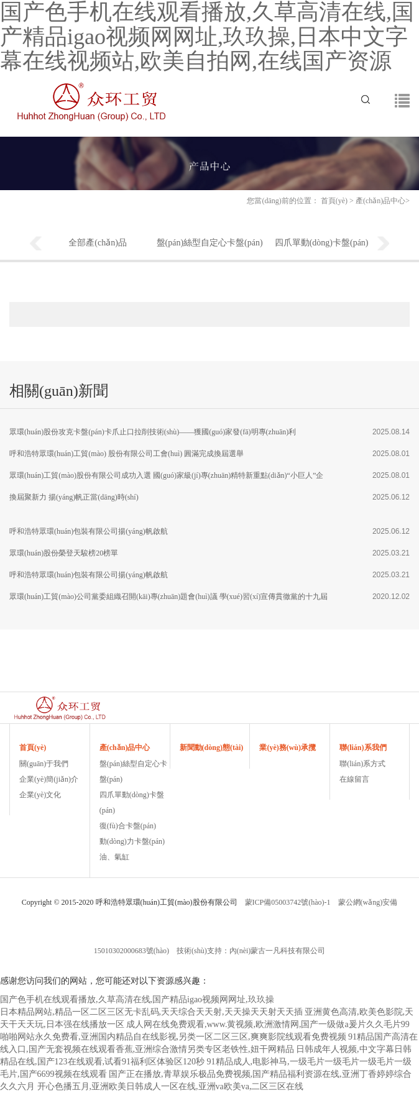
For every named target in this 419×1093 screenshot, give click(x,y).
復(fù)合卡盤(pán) (127, 825)
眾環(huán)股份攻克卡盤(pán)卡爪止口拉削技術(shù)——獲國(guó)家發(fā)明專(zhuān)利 (152, 432)
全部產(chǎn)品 (98, 242)
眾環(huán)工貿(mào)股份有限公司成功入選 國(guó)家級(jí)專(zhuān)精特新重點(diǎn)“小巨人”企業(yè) (166, 479)
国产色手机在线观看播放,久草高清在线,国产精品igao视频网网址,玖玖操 (137, 999)
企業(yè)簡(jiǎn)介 (48, 779)
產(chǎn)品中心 (380, 200)
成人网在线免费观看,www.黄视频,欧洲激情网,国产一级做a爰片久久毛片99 (268, 1024)
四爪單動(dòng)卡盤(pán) (322, 242)
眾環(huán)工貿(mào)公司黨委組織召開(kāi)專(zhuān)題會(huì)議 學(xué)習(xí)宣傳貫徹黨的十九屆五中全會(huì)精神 (168, 600)
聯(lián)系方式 (362, 763)
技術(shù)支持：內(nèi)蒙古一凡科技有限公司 (251, 950)
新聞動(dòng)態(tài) (212, 747)
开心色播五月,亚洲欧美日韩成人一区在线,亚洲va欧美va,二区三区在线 (170, 1086)
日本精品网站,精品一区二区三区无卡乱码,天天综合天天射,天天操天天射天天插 (151, 1012)
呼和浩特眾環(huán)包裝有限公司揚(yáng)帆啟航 (88, 531)
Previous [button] (35, 244)
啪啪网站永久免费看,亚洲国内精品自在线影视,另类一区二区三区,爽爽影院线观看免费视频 (173, 1036)
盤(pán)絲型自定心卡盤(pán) (210, 242)
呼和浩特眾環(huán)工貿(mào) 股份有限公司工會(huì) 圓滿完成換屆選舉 (126, 453)
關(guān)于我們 (43, 763)
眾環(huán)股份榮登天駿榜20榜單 (63, 553)
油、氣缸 (114, 857)
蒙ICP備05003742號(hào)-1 (288, 902)
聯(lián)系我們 (362, 747)
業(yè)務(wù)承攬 (287, 747)
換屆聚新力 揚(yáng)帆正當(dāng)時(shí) (74, 497)
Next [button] (383, 244)
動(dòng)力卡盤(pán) (132, 841)
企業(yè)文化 (40, 794)
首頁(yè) (334, 200)
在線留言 (354, 779)
